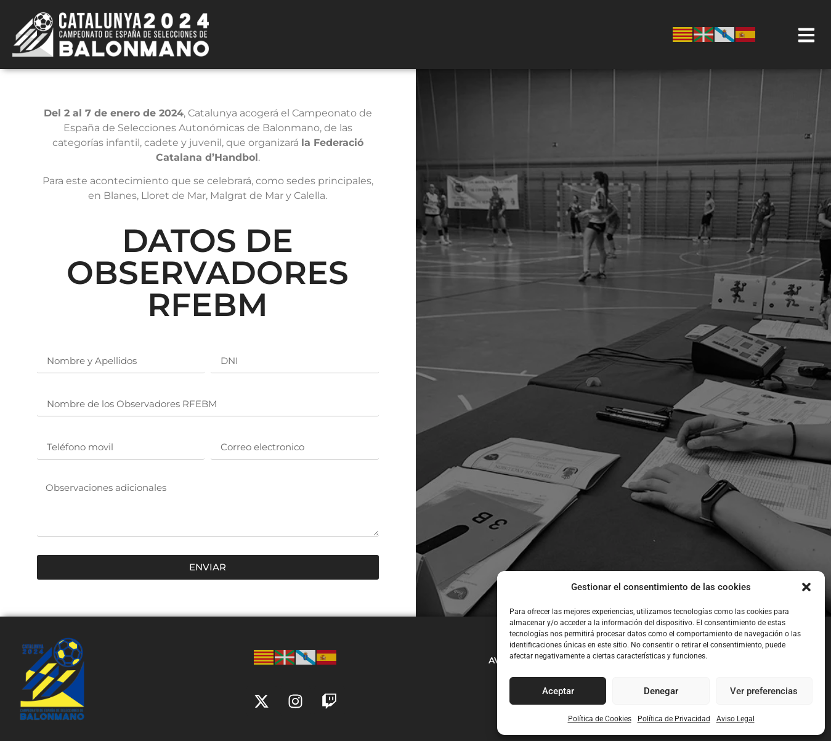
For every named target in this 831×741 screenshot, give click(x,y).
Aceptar (558, 691)
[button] (806, 587)
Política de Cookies (599, 719)
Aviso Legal (735, 719)
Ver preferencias (764, 691)
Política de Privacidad (674, 719)
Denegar (661, 691)
